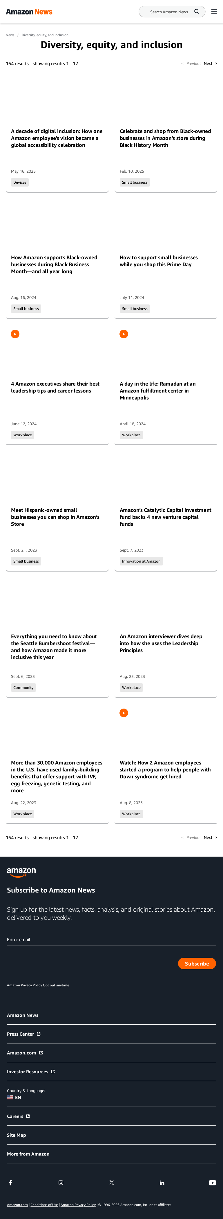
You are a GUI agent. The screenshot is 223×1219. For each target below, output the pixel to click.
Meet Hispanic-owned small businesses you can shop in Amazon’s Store (55, 517)
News (10, 35)
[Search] (169, 12)
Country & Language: (26, 1090)
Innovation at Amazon (141, 561)
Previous (191, 63)
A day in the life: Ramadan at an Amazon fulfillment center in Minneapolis (158, 390)
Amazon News (22, 1015)
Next (210, 63)
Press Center (24, 1034)
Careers (18, 1116)
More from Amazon (28, 1154)
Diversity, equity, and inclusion (45, 35)
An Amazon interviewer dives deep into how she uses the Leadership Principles (161, 643)
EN (14, 1097)
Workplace (22, 435)
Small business (135, 182)
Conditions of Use (44, 1204)
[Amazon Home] (29, 11)
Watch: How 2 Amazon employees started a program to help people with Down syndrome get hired (165, 769)
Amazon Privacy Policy (78, 1204)
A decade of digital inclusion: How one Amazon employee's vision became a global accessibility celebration (56, 138)
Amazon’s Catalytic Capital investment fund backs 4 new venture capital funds (166, 517)
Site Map (16, 1135)
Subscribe (200, 965)
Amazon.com (25, 1053)
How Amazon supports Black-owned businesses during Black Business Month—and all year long (54, 264)
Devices (19, 182)
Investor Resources (31, 1071)
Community (23, 687)
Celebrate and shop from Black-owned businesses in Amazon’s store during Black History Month (165, 138)
